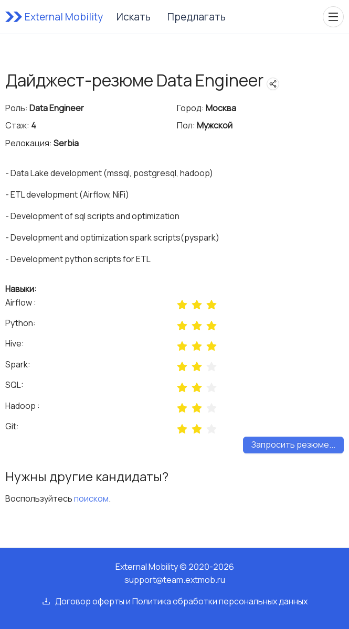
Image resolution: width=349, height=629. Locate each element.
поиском (91, 498)
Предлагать (196, 17)
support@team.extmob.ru (174, 579)
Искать (134, 17)
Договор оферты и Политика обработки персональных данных (181, 601)
